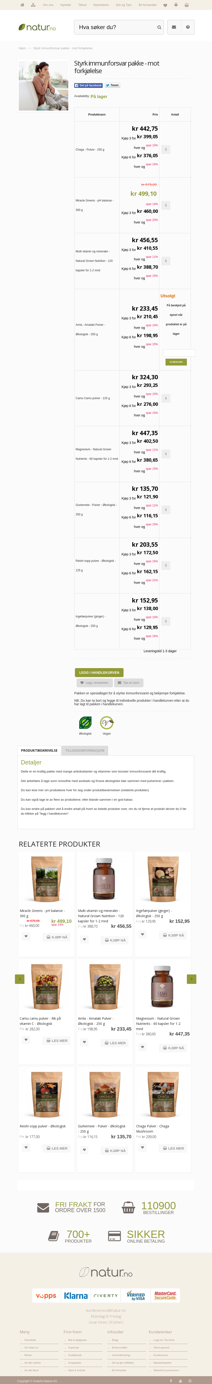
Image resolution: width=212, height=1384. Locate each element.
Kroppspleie (74, 1361)
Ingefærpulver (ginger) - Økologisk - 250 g (153, 913)
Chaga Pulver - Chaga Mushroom (151, 1128)
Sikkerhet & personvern (165, 1369)
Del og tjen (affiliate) (122, 1361)
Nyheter (65, 5)
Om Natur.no (31, 1347)
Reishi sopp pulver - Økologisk (43, 1125)
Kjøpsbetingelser (162, 1361)
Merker (28, 1354)
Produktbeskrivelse (39, 750)
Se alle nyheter (32, 1361)
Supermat (73, 1347)
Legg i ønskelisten (93, 683)
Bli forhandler (148, 5)
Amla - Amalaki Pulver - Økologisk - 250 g (95, 1020)
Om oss (48, 5)
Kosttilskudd (74, 1354)
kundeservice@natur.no (106, 1310)
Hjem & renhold (76, 1369)
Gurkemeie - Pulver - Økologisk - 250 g (101, 1128)
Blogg (115, 1340)
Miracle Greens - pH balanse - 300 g (42, 913)
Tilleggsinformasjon (84, 750)
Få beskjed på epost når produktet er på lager (176, 319)
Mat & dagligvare (77, 1340)
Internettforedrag (120, 1354)
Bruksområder (119, 1347)
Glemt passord (161, 1347)
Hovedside (30, 1340)
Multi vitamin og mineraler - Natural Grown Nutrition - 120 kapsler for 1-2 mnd (100, 915)
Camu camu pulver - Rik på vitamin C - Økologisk (40, 1020)
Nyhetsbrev (101, 5)
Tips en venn (126, 682)
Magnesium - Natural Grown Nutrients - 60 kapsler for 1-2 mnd (157, 1023)
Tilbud (82, 5)
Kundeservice (160, 1354)
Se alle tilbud (31, 1369)
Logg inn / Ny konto (163, 1340)
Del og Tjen (124, 5)
